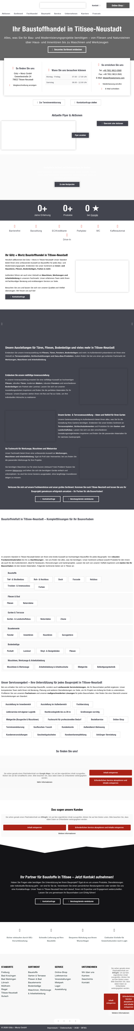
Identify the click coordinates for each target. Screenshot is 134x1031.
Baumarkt (45, 13)
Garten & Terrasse (37, 975)
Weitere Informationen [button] (67, 833)
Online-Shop (61, 972)
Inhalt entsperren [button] (110, 773)
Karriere (85, 13)
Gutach (4, 996)
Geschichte (87, 979)
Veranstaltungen (63, 979)
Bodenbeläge (34, 985)
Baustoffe (33, 972)
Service (57, 13)
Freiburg (5, 972)
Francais (96, 13)
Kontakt (86, 982)
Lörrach (5, 982)
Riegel (4, 989)
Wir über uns (88, 972)
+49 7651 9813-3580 (112, 70)
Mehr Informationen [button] (44, 782)
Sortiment (18, 13)
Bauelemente (34, 982)
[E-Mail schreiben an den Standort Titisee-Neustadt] (110, 89)
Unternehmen (71, 13)
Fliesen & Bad (35, 979)
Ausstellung (60, 989)
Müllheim (5, 985)
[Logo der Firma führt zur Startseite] (17, 5)
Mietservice (17, 470)
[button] (1, 323)
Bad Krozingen (8, 975)
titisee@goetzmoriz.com (113, 78)
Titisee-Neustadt (9, 992)
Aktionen (6, 13)
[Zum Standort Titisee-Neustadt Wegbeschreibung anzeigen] (22, 85)
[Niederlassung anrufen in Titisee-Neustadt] (110, 84)
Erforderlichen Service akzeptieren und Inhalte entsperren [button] (110, 781)
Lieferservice (61, 975)
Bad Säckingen (8, 979)
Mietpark (59, 982)
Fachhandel (32, 13)
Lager (57, 985)
